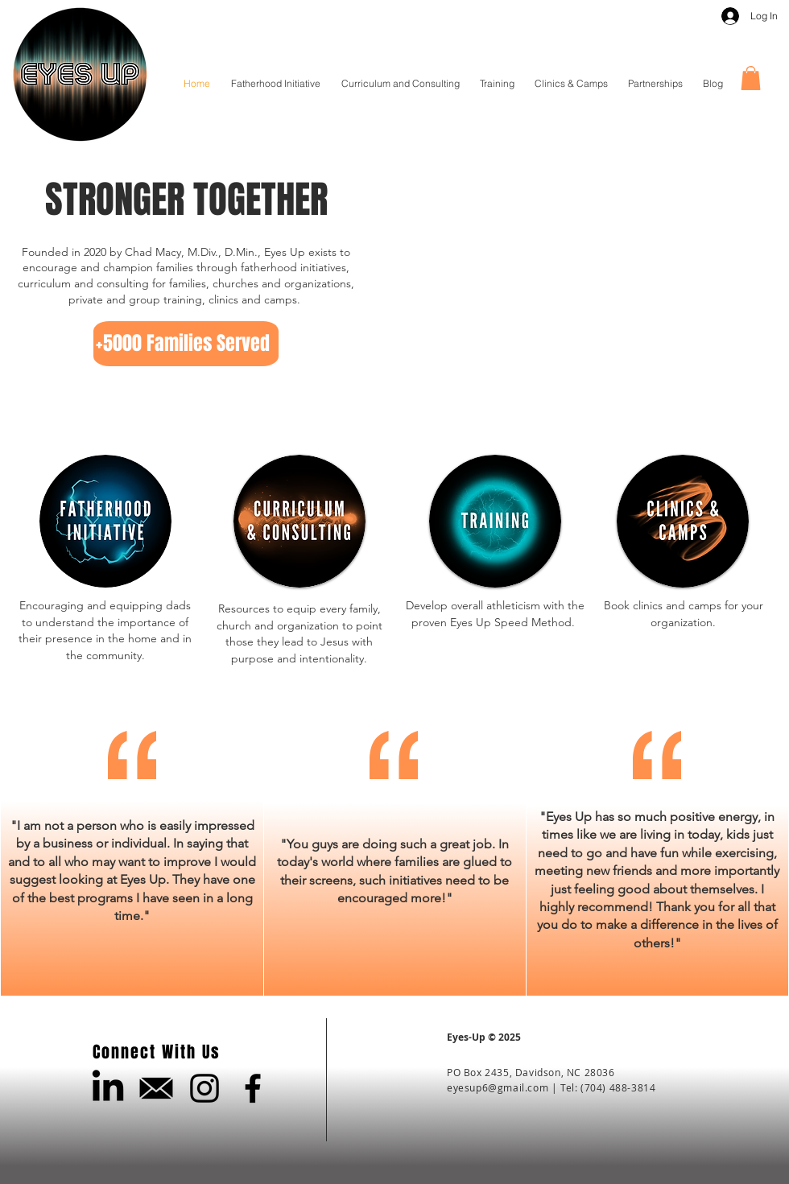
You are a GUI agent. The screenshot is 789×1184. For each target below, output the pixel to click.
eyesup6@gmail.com (497, 1087)
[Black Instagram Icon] (204, 1088)
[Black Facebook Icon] (252, 1088)
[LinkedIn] (108, 1088)
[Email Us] (156, 1088)
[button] (751, 78)
